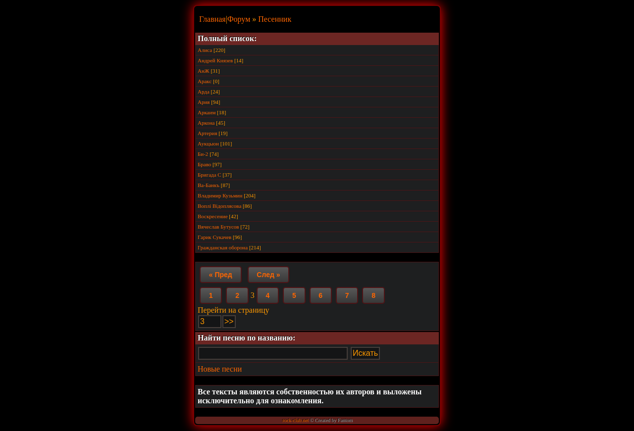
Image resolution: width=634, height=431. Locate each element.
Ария (204, 102)
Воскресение (213, 216)
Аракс (204, 81)
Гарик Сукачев (214, 237)
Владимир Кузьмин (220, 195)
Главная (212, 19)
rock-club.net (295, 420)
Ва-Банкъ (208, 185)
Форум (238, 19)
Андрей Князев (215, 60)
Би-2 (203, 154)
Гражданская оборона (223, 247)
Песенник (274, 19)
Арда (204, 92)
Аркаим (206, 112)
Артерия (207, 133)
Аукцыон (208, 143)
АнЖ (204, 71)
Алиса (205, 50)
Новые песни (220, 369)
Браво (204, 164)
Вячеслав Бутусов (218, 227)
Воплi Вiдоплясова (219, 206)
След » (268, 275)
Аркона (206, 123)
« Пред (220, 275)
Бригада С (209, 175)
